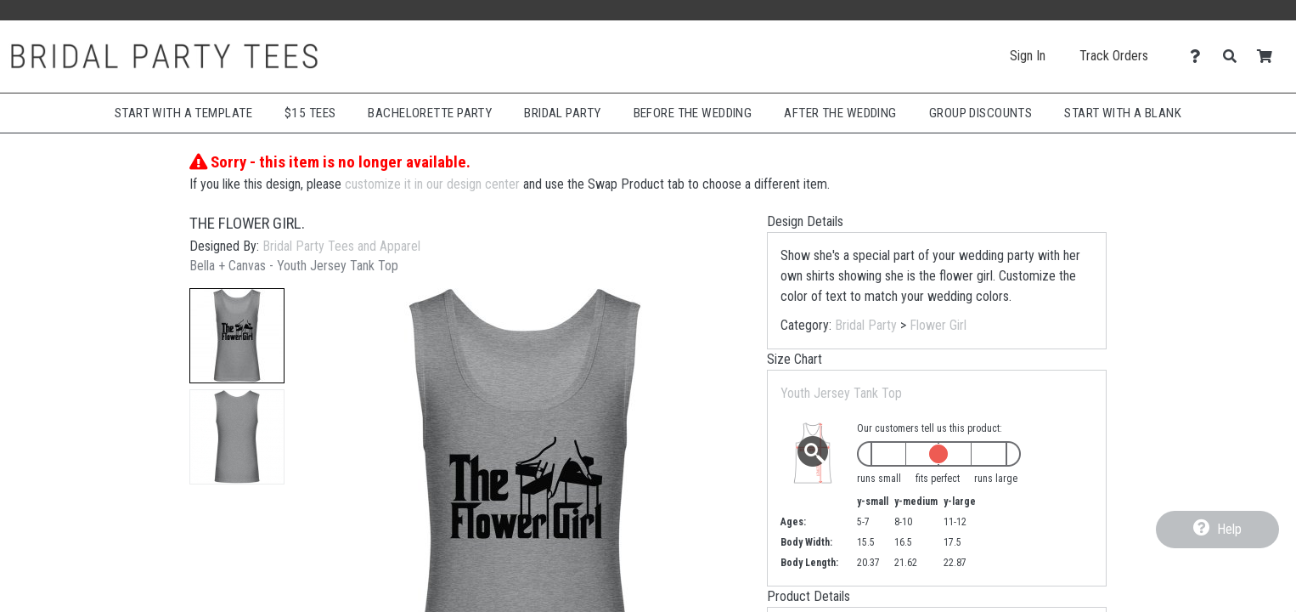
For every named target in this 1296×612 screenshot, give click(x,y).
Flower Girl (938, 325)
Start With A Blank (1122, 113)
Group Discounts (981, 113)
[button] (237, 335)
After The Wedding (840, 113)
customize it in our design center (432, 184)
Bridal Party (562, 113)
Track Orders (1113, 56)
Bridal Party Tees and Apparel (341, 246)
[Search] (1234, 56)
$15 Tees (310, 113)
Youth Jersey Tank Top (841, 393)
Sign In (1027, 56)
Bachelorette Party (430, 113)
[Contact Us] (1199, 56)
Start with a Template (183, 113)
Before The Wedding (693, 113)
